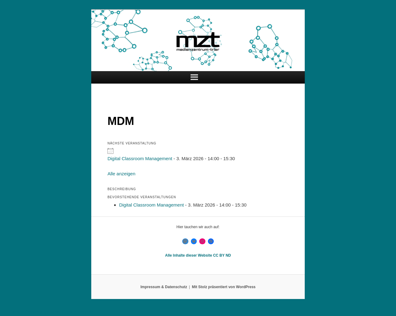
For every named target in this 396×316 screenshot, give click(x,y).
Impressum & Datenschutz (163, 287)
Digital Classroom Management (139, 158)
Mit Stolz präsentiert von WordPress (224, 287)
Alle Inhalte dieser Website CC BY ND (198, 255)
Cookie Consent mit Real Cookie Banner (51, 311)
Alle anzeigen (121, 173)
